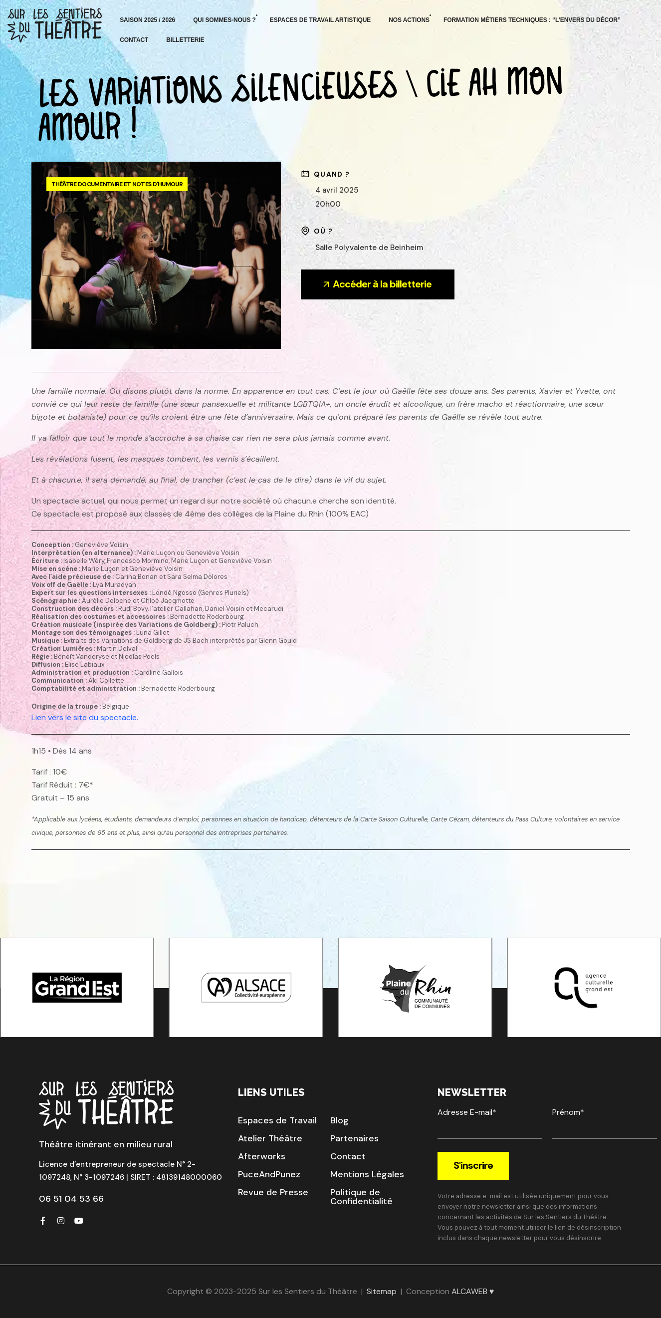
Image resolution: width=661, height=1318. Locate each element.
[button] (277, 1120)
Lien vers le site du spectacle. (84, 717)
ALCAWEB (469, 1291)
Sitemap (382, 1291)
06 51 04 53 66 (71, 1199)
